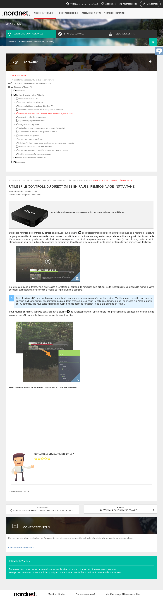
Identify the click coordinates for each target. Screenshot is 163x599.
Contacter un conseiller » (21, 548)
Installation (20, 91)
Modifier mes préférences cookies (123, 594)
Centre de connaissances (35, 181)
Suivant (127, 509)
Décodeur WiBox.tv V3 (23, 87)
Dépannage (20, 162)
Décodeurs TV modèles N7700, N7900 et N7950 (32, 84)
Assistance (14, 181)
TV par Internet (18, 76)
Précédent (42, 509)
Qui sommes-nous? (85, 594)
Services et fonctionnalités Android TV (31, 158)
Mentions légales (56, 594)
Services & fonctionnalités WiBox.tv (30, 95)
